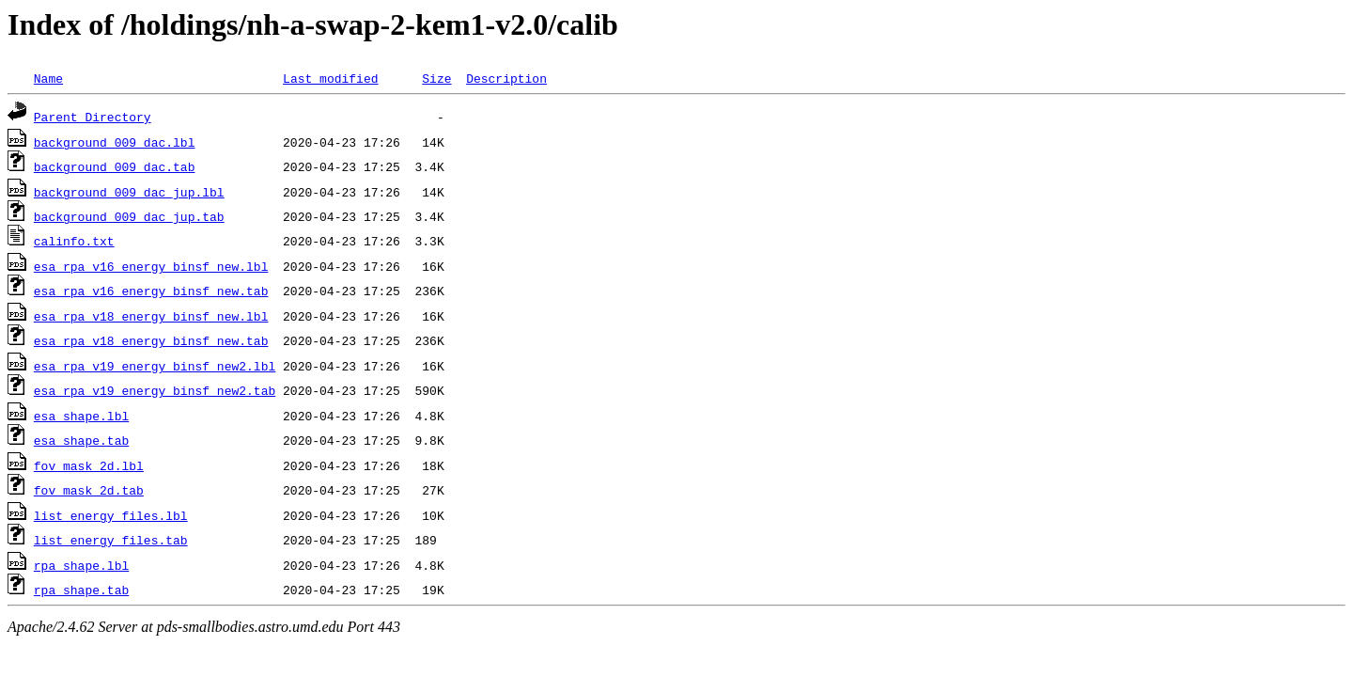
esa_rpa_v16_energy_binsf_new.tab (151, 290)
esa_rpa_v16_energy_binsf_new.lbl (151, 266)
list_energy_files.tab (111, 539)
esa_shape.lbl (81, 415)
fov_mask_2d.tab (89, 489)
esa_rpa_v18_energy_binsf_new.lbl (151, 315)
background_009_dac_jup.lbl (129, 191)
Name (48, 78)
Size (436, 78)
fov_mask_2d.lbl (89, 465)
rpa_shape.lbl (81, 565)
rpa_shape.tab (81, 589)
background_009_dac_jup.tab (129, 216)
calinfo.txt (74, 240)
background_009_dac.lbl (114, 142)
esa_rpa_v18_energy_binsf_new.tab (151, 340)
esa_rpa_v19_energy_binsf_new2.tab (154, 390)
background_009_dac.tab (114, 166)
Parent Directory (92, 116)
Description (506, 78)
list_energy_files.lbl (111, 515)
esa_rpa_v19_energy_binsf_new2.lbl (154, 365)
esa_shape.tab (81, 440)
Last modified (330, 78)
